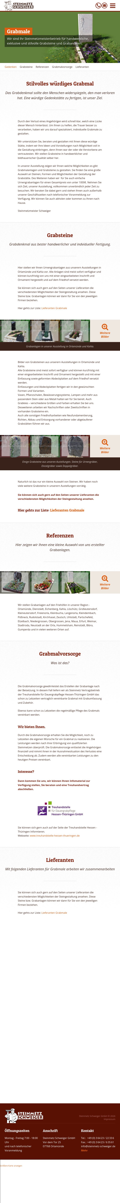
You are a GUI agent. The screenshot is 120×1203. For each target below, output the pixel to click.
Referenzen (42, 67)
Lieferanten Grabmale (54, 308)
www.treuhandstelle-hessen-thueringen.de (55, 1014)
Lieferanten (82, 67)
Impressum (109, 1119)
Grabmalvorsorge (62, 67)
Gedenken (11, 67)
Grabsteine (26, 67)
